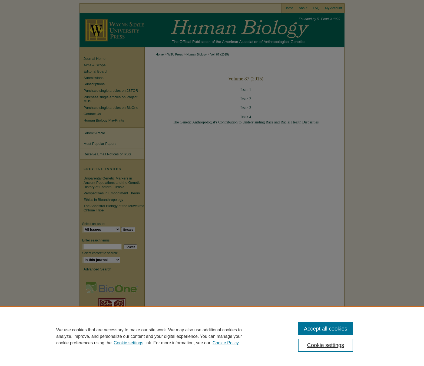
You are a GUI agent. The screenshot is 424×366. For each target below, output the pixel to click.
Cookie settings (128, 343)
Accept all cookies (325, 329)
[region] (212, 336)
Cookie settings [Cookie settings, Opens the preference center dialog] (325, 345)
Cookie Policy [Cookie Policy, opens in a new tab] (226, 343)
